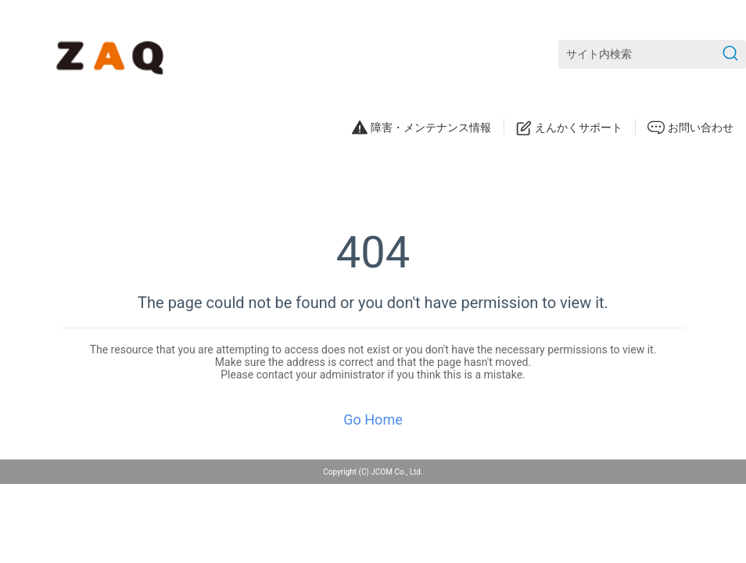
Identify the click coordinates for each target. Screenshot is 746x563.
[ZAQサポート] (113, 55)
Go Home (372, 419)
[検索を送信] (730, 54)
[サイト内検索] (652, 54)
